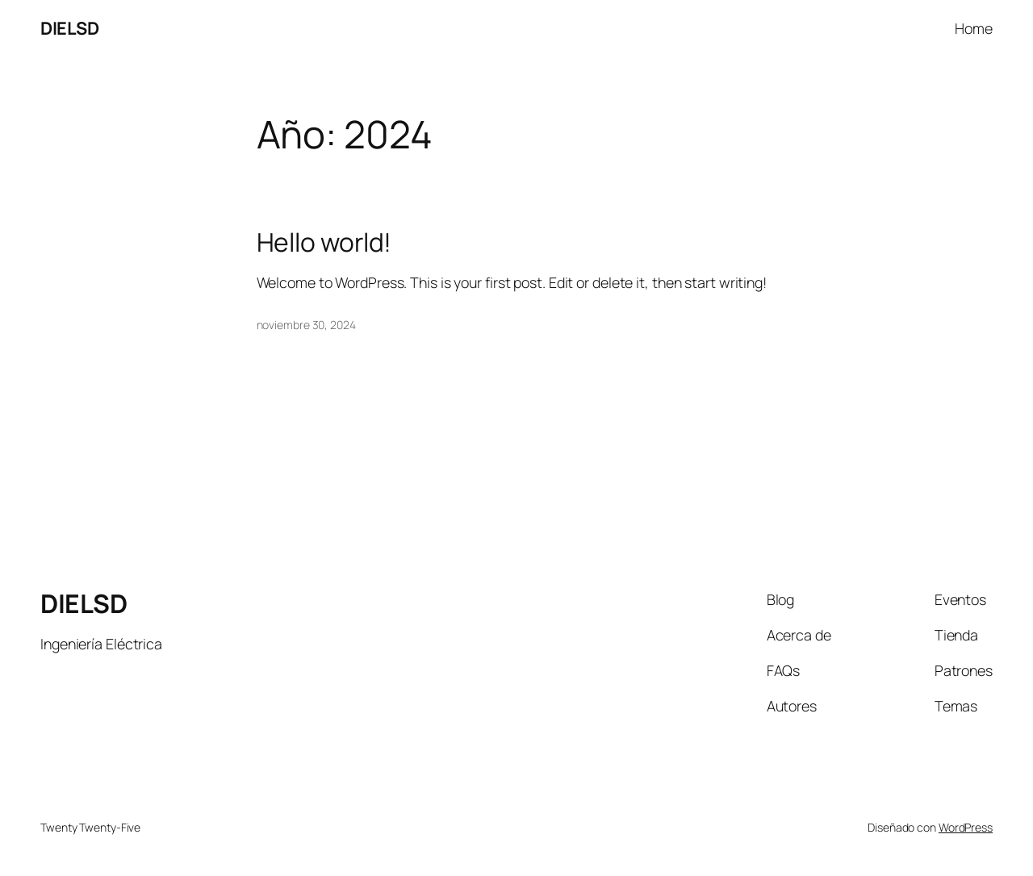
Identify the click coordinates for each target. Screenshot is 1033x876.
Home (974, 28)
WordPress (966, 827)
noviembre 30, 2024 (306, 324)
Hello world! (324, 242)
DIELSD (69, 28)
